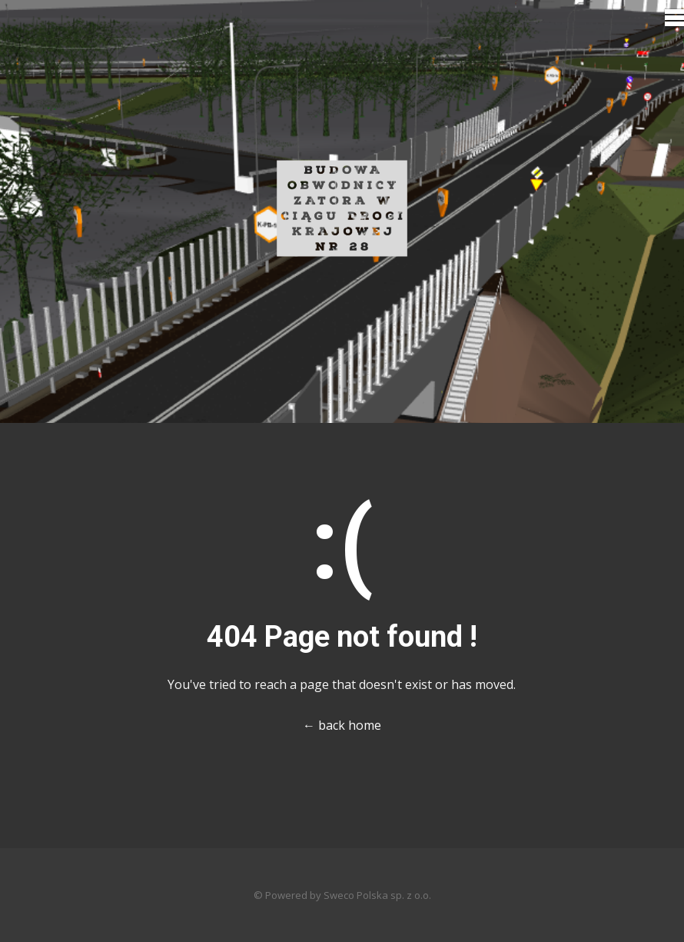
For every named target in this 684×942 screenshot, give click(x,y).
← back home (342, 725)
